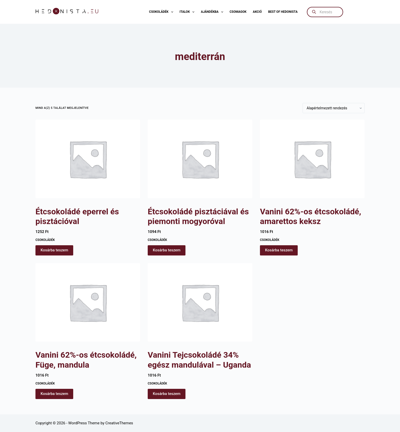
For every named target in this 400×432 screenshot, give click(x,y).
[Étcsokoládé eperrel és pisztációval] (87, 159)
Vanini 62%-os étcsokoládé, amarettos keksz (310, 216)
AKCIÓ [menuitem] (257, 12)
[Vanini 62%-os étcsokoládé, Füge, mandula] (87, 302)
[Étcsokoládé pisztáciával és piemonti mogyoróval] (200, 159)
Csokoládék (45, 240)
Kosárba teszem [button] (54, 250)
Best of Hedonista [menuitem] (282, 12)
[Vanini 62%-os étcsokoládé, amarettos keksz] (312, 159)
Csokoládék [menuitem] (162, 12)
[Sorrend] (334, 108)
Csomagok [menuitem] (238, 12)
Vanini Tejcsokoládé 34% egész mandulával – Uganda (199, 359)
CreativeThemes (119, 423)
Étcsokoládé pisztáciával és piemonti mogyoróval (198, 216)
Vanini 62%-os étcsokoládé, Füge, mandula (86, 359)
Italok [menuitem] (188, 12)
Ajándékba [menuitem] (213, 12)
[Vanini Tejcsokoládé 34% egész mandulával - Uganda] (200, 302)
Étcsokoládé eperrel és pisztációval (77, 216)
